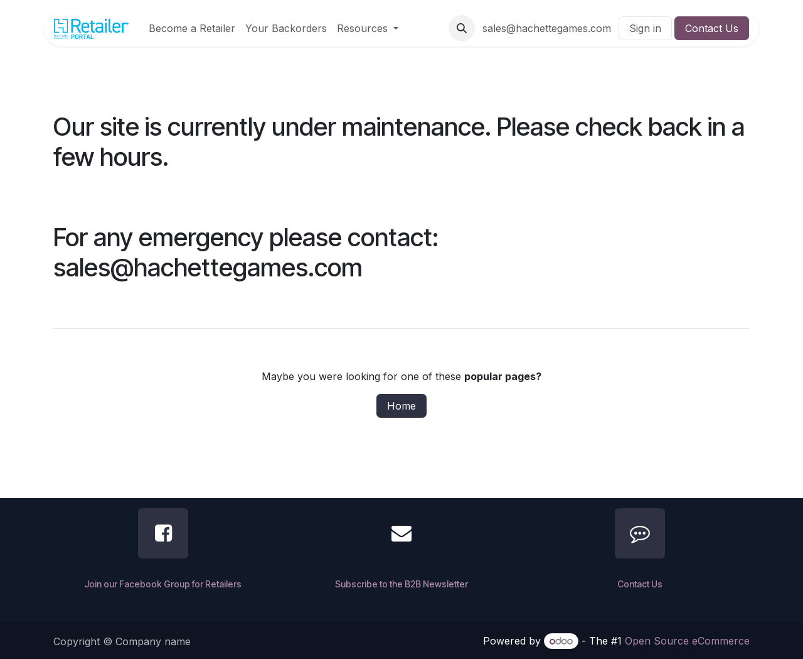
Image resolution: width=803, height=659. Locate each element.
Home (401, 406)
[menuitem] (192, 28)
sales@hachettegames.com (546, 28)
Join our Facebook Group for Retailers (163, 584)
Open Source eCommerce (687, 640)
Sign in (645, 28)
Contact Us (711, 28)
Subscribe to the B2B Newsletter (401, 584)
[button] (462, 28)
